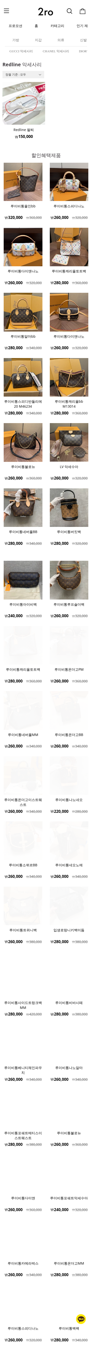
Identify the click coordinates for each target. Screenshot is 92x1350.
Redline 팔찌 (23, 129)
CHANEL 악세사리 (56, 51)
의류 (60, 40)
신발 (83, 40)
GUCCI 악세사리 (21, 51)
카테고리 (57, 25)
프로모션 (15, 25)
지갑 (38, 40)
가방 (15, 40)
